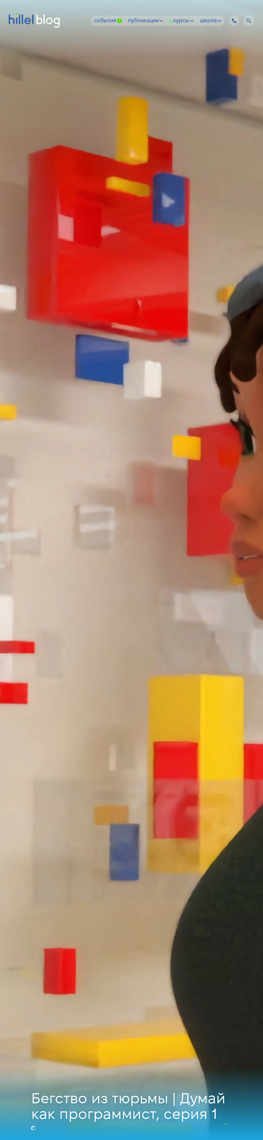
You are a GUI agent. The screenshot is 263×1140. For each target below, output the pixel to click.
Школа (210, 20)
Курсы (183, 20)
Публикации (145, 20)
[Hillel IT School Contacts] (234, 21)
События (108, 20)
